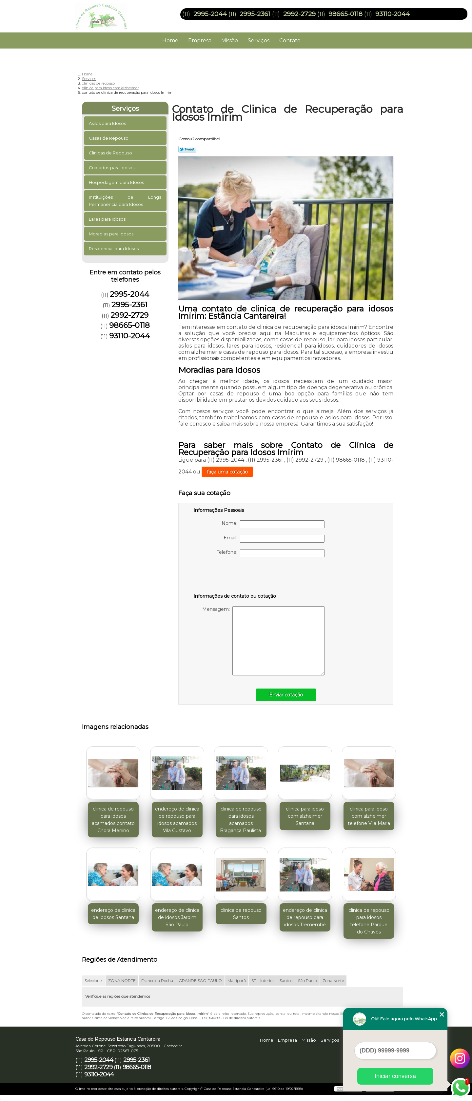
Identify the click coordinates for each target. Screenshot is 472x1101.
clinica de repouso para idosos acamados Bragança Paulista (241, 819)
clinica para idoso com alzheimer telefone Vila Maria (369, 816)
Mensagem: (263, 640)
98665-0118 (345, 14)
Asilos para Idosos (108, 123)
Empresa (199, 40)
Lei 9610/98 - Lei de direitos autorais (231, 1018)
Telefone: (270, 553)
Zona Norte (333, 980)
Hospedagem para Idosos (117, 182)
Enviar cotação (286, 695)
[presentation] (235, 576)
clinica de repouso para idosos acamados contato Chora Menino (113, 819)
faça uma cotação (227, 472)
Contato (290, 40)
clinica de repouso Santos (241, 913)
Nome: (273, 524)
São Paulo (307, 980)
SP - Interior (262, 980)
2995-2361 (255, 14)
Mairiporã (236, 980)
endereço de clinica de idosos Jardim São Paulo (177, 917)
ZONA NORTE (122, 980)
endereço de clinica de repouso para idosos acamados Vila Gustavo (177, 819)
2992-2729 (299, 14)
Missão (229, 40)
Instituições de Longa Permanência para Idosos (125, 200)
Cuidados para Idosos (112, 167)
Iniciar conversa (395, 1076)
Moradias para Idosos (111, 233)
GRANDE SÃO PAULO (200, 980)
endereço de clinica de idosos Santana (113, 913)
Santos (286, 980)
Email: (274, 539)
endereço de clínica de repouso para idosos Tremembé (305, 917)
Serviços (258, 40)
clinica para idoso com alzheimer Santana (305, 816)
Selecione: (94, 980)
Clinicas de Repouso (111, 152)
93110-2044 (392, 14)
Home (170, 40)
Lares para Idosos (108, 219)
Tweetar (187, 149)
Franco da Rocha (157, 980)
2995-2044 (210, 14)
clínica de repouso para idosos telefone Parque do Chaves (368, 921)
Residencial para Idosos (114, 248)
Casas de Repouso (109, 138)
